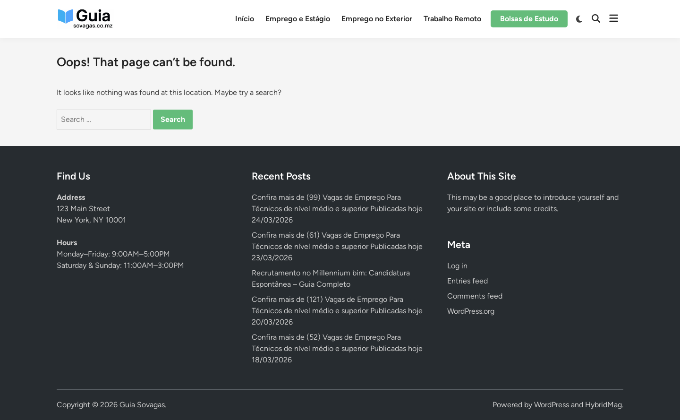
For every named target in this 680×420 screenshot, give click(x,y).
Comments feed (474, 295)
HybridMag (603, 404)
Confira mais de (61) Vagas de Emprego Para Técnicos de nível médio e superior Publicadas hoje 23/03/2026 (337, 246)
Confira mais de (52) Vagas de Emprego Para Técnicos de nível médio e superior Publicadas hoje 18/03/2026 (337, 348)
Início (244, 18)
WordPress (551, 404)
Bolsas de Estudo (529, 18)
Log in (457, 265)
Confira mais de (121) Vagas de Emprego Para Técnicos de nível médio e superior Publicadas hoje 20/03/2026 (337, 310)
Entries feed (467, 280)
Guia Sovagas (142, 404)
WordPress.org (470, 311)
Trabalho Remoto (452, 18)
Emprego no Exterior (376, 18)
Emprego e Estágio (297, 18)
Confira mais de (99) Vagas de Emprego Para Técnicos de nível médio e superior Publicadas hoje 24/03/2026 (337, 208)
